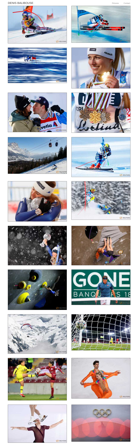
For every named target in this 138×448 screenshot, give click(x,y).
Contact (127, 3)
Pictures (115, 3)
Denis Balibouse (20, 2)
